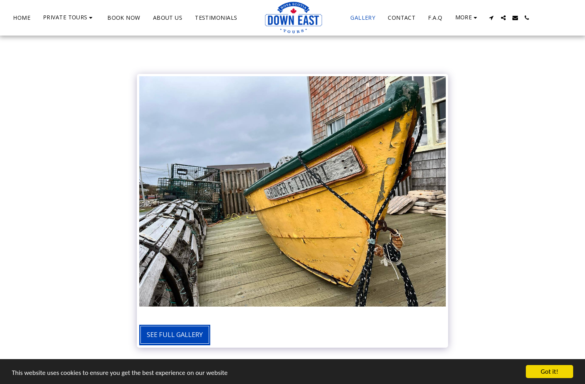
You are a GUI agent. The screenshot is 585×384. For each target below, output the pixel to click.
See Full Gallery (175, 334)
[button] (69, 17)
